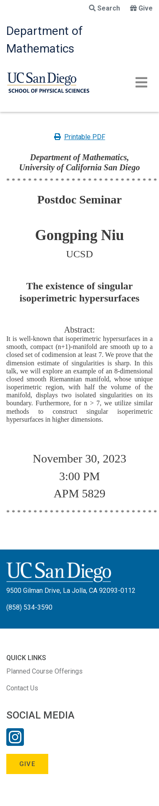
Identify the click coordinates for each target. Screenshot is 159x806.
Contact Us (22, 688)
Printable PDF (79, 137)
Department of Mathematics (44, 39)
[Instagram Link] (15, 742)
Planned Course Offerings (44, 671)
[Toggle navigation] (141, 82)
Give (141, 8)
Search (104, 8)
